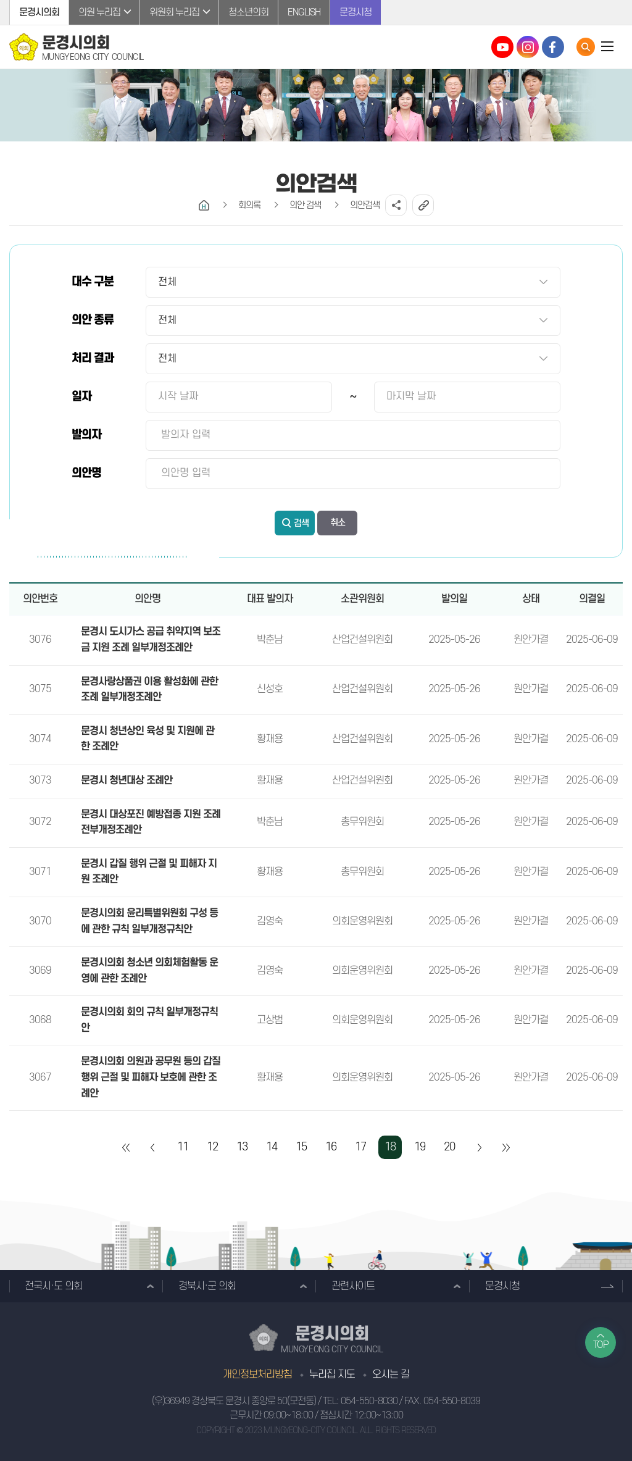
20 (449, 1147)
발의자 (86, 435)
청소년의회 (248, 12)
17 (360, 1147)
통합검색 (585, 47)
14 (271, 1147)
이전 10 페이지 (153, 1147)
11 (182, 1147)
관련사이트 (353, 1286)
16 (330, 1147)
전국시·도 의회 (53, 1286)
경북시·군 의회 (207, 1286)
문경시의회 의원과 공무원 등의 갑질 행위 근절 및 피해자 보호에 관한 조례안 (150, 1077)
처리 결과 (93, 358)
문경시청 (355, 12)
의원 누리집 (99, 12)
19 (419, 1147)
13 (241, 1147)
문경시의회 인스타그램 (528, 47)
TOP (601, 1344)
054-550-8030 (369, 1401)
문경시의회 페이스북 (553, 47)
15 (301, 1147)
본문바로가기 (0, 0)
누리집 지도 (332, 1374)
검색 (301, 523)
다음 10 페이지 (479, 1147)
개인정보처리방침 (257, 1374)
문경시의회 (39, 12)
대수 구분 (93, 281)
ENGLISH (304, 12)
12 (212, 1147)
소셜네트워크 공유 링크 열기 (396, 205)
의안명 (86, 473)
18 (390, 1147)
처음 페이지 (126, 1147)
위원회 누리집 (174, 12)
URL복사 (423, 205)
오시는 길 (390, 1374)
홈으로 (204, 205)
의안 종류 (93, 320)
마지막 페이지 (505, 1147)
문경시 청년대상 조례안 (126, 780)
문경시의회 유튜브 (502, 47)
